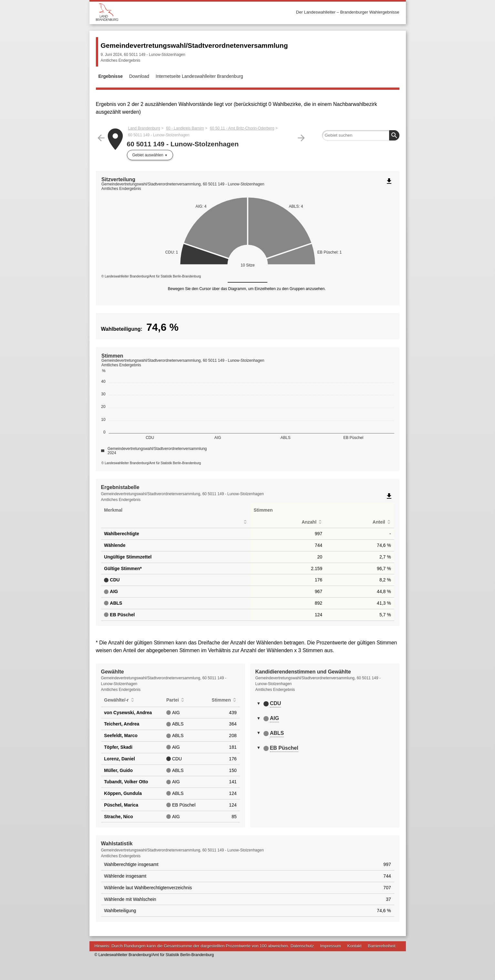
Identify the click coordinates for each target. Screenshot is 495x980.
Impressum (330, 946)
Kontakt (354, 946)
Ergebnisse (110, 76)
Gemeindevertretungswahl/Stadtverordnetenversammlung (194, 45)
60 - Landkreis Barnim (185, 128)
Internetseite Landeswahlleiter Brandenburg (199, 76)
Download (139, 76)
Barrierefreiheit (381, 946)
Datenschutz (302, 946)
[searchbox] (360, 135)
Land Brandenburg (144, 128)
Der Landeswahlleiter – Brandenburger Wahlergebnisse (347, 12)
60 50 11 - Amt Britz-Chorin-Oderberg (242, 128)
